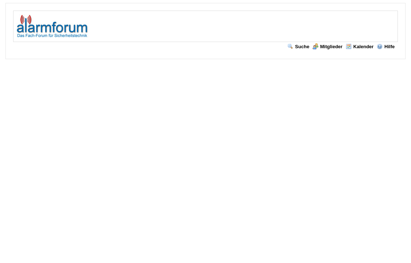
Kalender (360, 46)
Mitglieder (327, 46)
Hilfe (386, 46)
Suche (298, 46)
